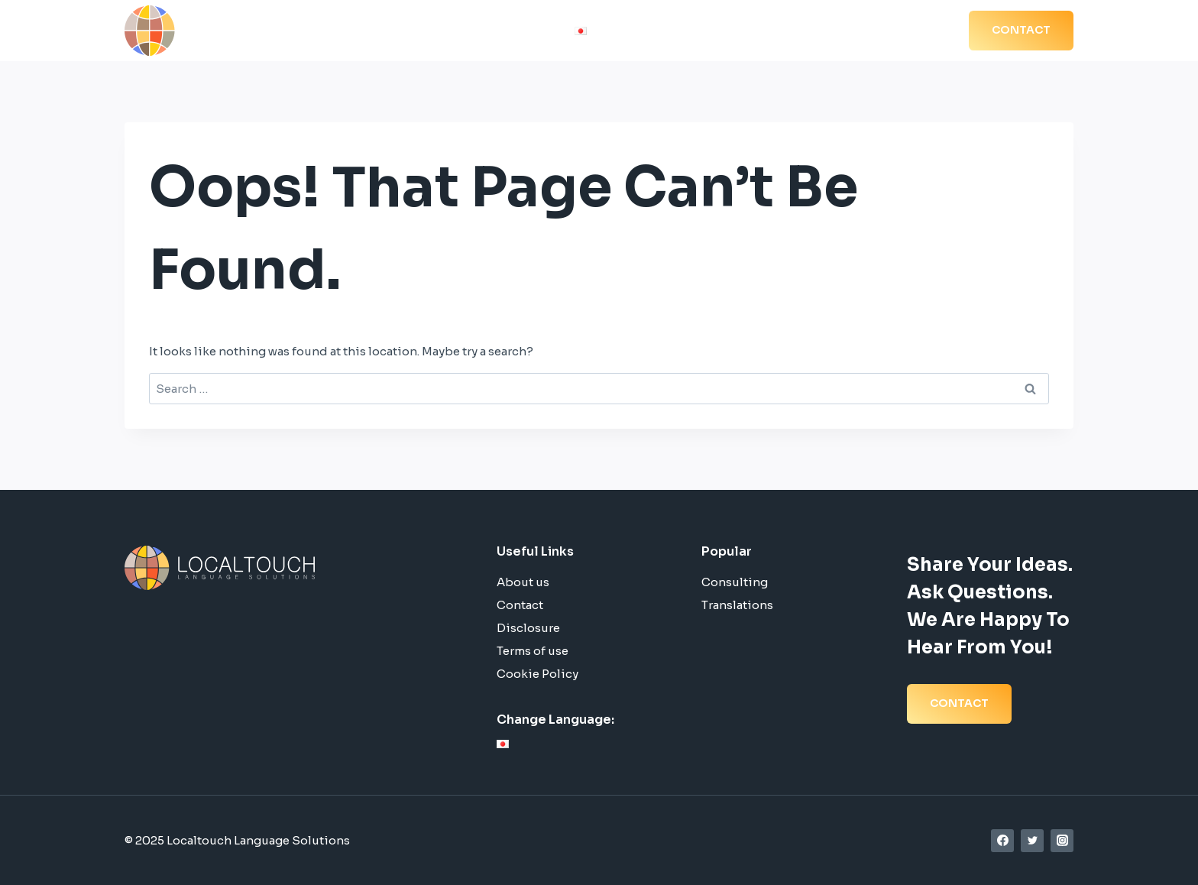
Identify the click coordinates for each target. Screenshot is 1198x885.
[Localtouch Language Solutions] (231, 30)
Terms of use (532, 650)
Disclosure (528, 628)
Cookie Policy (537, 673)
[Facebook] (1002, 840)
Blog (857, 31)
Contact (520, 605)
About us (523, 582)
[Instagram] (1062, 840)
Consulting (734, 582)
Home (620, 31)
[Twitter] (1032, 840)
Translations (737, 605)
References (792, 31)
